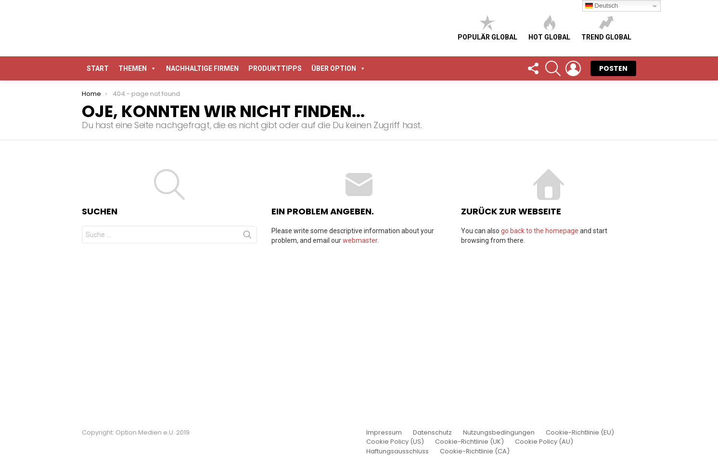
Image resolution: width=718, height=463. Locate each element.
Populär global (487, 103)
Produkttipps (275, 219)
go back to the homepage (539, 381)
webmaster (360, 391)
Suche (247, 387)
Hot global (549, 103)
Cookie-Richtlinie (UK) (469, 442)
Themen (137, 219)
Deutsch (601, 6)
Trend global (606, 103)
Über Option (338, 219)
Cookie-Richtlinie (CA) (475, 451)
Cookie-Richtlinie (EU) (580, 433)
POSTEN (613, 219)
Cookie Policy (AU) (544, 442)
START (98, 219)
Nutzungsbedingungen (499, 433)
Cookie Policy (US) (395, 442)
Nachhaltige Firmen (202, 219)
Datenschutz (432, 433)
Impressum (384, 433)
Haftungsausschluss (397, 451)
